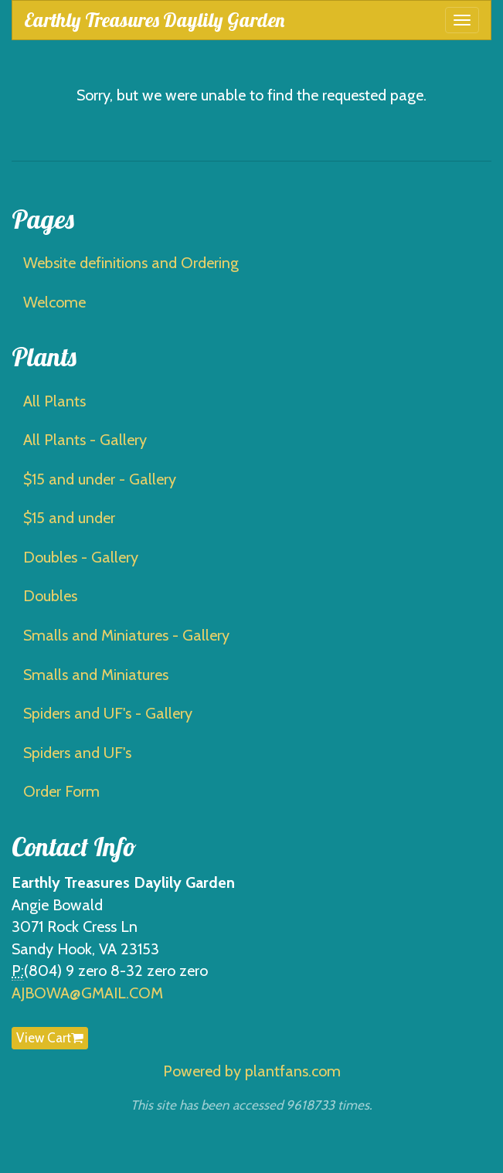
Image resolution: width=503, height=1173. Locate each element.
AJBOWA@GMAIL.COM (87, 993)
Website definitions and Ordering (131, 262)
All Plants (54, 401)
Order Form (61, 791)
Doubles (50, 595)
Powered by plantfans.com (252, 1071)
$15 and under (69, 517)
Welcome (54, 302)
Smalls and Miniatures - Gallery (126, 635)
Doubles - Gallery (80, 557)
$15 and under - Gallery (99, 479)
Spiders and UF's (77, 752)
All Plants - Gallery (85, 439)
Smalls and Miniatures (95, 674)
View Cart (49, 1038)
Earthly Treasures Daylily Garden (154, 20)
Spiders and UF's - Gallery (107, 713)
